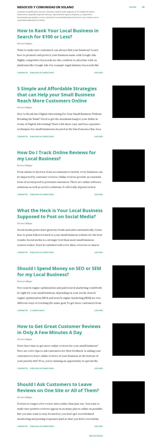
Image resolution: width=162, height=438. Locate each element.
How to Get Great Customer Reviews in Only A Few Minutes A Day (58, 329)
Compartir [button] (22, 72)
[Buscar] (132, 7)
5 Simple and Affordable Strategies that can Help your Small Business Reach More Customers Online (57, 94)
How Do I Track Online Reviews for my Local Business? (56, 155)
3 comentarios (37, 310)
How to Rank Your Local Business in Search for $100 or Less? (58, 33)
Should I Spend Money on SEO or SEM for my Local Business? (59, 271)
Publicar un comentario (42, 72)
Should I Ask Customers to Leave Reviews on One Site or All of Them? (58, 387)
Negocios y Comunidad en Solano (45, 7)
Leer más (98, 72)
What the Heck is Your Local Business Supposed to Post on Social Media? (60, 213)
